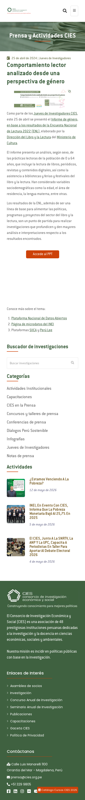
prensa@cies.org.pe (24, 777)
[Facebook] (8, 791)
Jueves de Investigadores (28, 448)
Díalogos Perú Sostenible (27, 431)
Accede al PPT (42, 254)
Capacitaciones (19, 397)
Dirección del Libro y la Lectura (29, 137)
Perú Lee (46, 330)
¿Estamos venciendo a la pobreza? (49, 481)
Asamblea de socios (26, 686)
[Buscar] (63, 11)
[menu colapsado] (74, 11)
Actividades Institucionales (29, 389)
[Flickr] (29, 791)
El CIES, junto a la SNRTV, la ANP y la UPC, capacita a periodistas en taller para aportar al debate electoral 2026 (51, 547)
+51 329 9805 (19, 784)
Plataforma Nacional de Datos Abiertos (39, 318)
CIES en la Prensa (21, 406)
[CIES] (19, 11)
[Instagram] (22, 791)
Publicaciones (21, 714)
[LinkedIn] (15, 791)
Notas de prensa (20, 456)
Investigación (20, 693)
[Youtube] (36, 791)
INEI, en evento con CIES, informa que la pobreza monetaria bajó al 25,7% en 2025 (49, 512)
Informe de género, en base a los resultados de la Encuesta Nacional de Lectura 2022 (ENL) (42, 125)
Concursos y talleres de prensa (32, 414)
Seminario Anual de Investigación (36, 707)
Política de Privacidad (27, 735)
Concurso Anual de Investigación (36, 700)
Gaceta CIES (20, 728)
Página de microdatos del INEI (32, 324)
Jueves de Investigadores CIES (55, 113)
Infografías (16, 439)
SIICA (33, 330)
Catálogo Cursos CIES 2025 (57, 790)
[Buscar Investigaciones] (72, 363)
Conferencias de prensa (26, 423)
